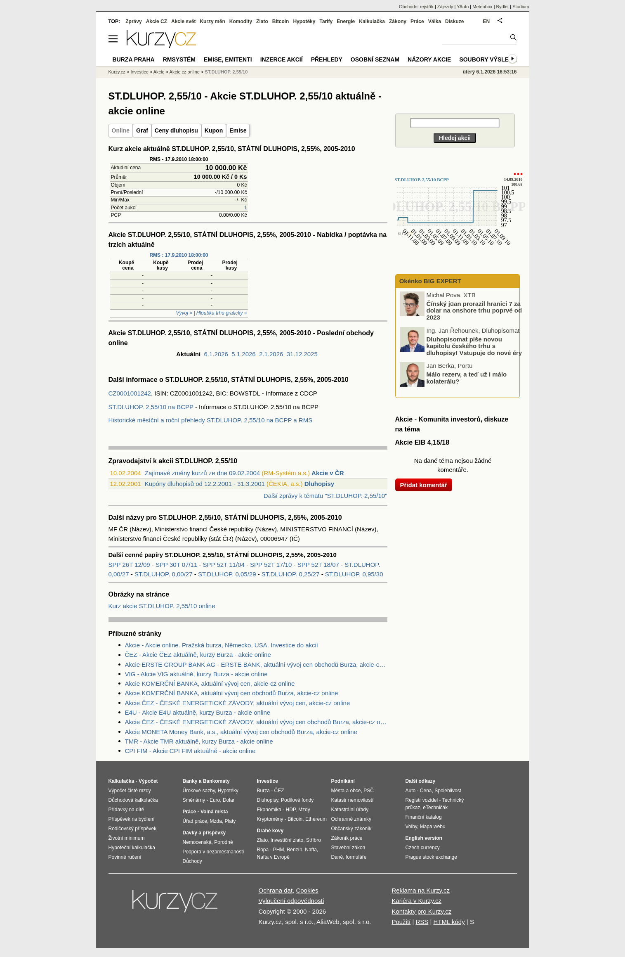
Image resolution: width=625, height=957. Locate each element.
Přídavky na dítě (126, 810)
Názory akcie (429, 59)
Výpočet (148, 781)
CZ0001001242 (129, 393)
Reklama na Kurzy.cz (421, 890)
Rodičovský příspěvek (132, 828)
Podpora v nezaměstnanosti (213, 852)
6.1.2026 (216, 354)
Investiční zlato (287, 840)
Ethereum (316, 819)
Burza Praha (134, 59)
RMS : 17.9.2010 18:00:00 (178, 255)
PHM (278, 850)
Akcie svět (183, 21)
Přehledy (326, 59)
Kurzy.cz (116, 71)
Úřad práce (195, 821)
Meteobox (482, 6)
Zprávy (133, 21)
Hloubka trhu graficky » (221, 313)
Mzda (216, 821)
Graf (142, 130)
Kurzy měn (212, 21)
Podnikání (343, 781)
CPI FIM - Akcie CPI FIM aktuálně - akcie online (190, 750)
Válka (434, 21)
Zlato (262, 21)
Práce (417, 21)
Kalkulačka (372, 21)
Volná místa (214, 812)
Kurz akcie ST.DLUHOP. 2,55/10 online (161, 605)
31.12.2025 (302, 354)
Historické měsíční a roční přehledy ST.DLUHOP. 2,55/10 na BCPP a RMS (210, 420)
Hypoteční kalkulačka (131, 847)
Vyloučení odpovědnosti (291, 900)
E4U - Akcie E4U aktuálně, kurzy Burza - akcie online (198, 712)
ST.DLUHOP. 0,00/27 (163, 574)
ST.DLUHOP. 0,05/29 (227, 574)
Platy (230, 821)
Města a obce (346, 791)
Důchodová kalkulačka (133, 800)
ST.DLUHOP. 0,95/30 (354, 574)
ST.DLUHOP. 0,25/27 (291, 574)
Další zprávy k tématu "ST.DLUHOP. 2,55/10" (325, 495)
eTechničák (435, 807)
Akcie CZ (156, 21)
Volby (411, 826)
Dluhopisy (319, 483)
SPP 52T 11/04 (224, 564)
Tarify (326, 21)
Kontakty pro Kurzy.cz (421, 911)
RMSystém (179, 59)
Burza (263, 791)
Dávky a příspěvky (204, 833)
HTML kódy (449, 921)
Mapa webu (433, 826)
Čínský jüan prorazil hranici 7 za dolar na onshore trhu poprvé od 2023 (474, 310)
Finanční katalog (424, 817)
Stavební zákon (348, 847)
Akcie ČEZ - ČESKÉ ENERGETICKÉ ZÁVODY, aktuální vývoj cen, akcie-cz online (237, 702)
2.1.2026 (271, 354)
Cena (426, 791)
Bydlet (502, 6)
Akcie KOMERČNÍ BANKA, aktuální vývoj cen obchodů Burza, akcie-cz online (231, 692)
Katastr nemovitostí (352, 800)
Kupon (214, 130)
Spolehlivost (447, 791)
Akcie (159, 71)
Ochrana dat (276, 890)
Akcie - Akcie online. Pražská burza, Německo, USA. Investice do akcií (221, 645)
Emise (237, 130)
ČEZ (279, 791)
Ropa (263, 850)
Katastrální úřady (350, 810)
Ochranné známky (351, 819)
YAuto (463, 6)
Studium (520, 6)
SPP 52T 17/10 (271, 564)
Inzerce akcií (281, 59)
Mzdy (304, 810)
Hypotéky (304, 21)
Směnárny (194, 800)
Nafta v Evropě (273, 857)
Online (121, 130)
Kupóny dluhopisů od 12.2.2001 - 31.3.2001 (205, 483)
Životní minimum (126, 838)
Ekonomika (269, 810)
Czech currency (423, 847)
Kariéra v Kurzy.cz (416, 900)
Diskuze (454, 21)
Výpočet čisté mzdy (129, 791)
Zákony (397, 21)
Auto (411, 791)
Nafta (311, 850)
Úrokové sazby (199, 791)
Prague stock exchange (431, 857)
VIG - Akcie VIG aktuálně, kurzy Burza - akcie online (196, 673)
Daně (337, 857)
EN (486, 21)
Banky (190, 781)
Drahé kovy (270, 831)
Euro (215, 800)
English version (424, 838)
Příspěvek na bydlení (131, 819)
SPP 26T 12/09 (130, 564)
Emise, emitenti (228, 59)
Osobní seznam (375, 59)
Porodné (223, 842)
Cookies (307, 890)
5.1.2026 (243, 354)
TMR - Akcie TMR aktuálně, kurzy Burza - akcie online (199, 741)
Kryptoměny (270, 819)
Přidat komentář (423, 484)
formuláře (356, 857)
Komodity (240, 21)
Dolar (229, 800)
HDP (291, 810)
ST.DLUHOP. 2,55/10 (226, 71)
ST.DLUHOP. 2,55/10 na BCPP (150, 406)
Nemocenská (197, 842)
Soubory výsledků (490, 59)
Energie (346, 21)
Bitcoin (280, 21)
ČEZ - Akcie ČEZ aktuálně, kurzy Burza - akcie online (198, 654)
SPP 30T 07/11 (177, 564)
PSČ (368, 791)
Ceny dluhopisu (176, 130)
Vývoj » (184, 313)
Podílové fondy (297, 800)
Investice (139, 71)
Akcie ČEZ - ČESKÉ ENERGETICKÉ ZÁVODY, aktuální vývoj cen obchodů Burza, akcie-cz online (256, 721)
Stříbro (313, 840)
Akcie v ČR (327, 472)
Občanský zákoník (351, 828)
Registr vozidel (422, 800)
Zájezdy (445, 6)
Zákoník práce (347, 838)
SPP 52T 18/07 (319, 564)
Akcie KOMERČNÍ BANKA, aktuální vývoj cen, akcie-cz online (210, 683)
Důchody (192, 861)
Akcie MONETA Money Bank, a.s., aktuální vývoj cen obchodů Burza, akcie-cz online (241, 731)
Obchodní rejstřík (416, 6)
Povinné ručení (125, 857)
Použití (401, 921)
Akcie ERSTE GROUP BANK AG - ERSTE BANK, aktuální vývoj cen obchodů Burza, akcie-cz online (256, 664)
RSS (421, 921)
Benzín (294, 850)
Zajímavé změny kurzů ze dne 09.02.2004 (202, 472)
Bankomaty (216, 781)
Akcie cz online (185, 71)
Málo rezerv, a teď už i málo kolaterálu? (467, 378)
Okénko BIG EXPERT (429, 280)
